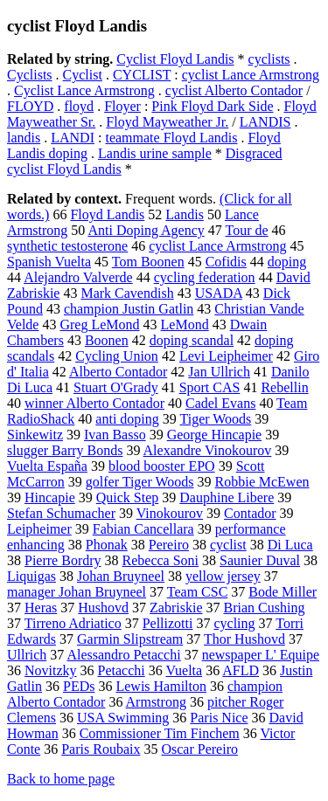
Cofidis (226, 261)
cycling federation (204, 277)
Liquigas (31, 576)
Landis (184, 214)
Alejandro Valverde (78, 277)
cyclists (269, 59)
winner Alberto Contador (94, 403)
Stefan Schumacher (61, 513)
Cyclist (82, 74)
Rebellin (284, 387)
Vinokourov (169, 513)
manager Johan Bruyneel (76, 591)
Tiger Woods (215, 418)
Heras (40, 607)
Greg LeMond (99, 324)
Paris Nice (219, 717)
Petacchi (121, 670)
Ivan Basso (115, 434)
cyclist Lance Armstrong (250, 74)
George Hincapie (214, 434)
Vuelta (183, 670)
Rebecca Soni (160, 560)
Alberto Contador (118, 371)
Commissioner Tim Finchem (160, 733)
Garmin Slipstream (130, 639)
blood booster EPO (161, 466)
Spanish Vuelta (49, 261)
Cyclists (29, 74)
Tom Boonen (148, 261)
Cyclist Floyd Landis (175, 59)
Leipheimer (39, 528)
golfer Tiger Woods (140, 481)
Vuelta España (47, 466)
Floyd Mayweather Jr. (167, 121)
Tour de (247, 230)
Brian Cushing (264, 607)
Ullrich (26, 654)
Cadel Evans (220, 403)
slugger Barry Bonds (64, 450)
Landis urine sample (155, 153)
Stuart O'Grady (115, 387)
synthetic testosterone (67, 245)
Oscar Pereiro (199, 749)
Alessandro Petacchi (123, 654)
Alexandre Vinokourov (207, 450)
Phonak (107, 544)
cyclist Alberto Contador (234, 90)
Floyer (122, 106)
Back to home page (61, 778)
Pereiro (169, 544)
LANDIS (265, 121)
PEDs (78, 686)
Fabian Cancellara (143, 528)
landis (23, 137)
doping (287, 261)
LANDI (72, 137)
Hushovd (103, 607)
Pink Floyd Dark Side (212, 106)
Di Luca (290, 544)
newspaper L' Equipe (260, 654)
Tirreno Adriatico (73, 623)
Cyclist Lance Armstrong (84, 90)
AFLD (240, 670)
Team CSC (197, 591)
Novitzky (50, 670)
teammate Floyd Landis (171, 137)
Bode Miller (282, 591)
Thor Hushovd (244, 639)
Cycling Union (116, 356)
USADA (218, 293)
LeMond (185, 324)
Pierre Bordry (62, 560)
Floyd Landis (107, 214)
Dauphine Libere (226, 497)
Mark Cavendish (126, 293)
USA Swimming (123, 717)
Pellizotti (168, 623)
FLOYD (30, 106)
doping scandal (192, 340)
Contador (250, 513)
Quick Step (127, 497)
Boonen (107, 340)
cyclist (228, 544)
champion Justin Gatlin (128, 308)
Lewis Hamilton (160, 686)
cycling (234, 623)
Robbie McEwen (262, 481)
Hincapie (49, 497)
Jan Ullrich (219, 371)
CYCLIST (142, 74)
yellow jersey (223, 576)
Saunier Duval (260, 560)
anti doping (126, 418)
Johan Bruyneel (120, 576)
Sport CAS (210, 387)
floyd (79, 106)
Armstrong (156, 701)
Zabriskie (176, 607)
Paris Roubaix (100, 749)
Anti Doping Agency (145, 230)
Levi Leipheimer (226, 356)
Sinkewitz (35, 434)
